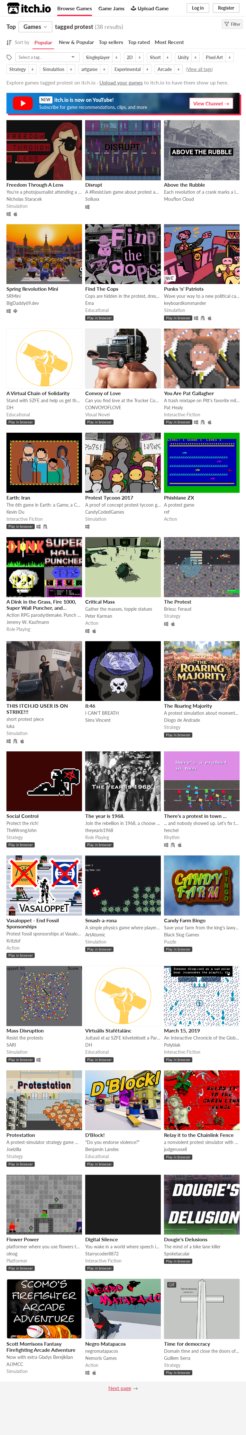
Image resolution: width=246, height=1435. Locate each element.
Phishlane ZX (179, 497)
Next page (119, 1388)
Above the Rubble (184, 185)
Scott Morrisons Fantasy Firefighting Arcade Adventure (41, 1347)
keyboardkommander (185, 303)
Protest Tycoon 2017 (109, 497)
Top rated (139, 42)
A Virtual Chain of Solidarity (37, 393)
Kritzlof (13, 940)
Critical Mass (100, 601)
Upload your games (121, 82)
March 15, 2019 (182, 1030)
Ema (89, 303)
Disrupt (93, 185)
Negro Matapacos (105, 1344)
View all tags (199, 69)
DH (10, 407)
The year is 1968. (104, 816)
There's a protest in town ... (195, 816)
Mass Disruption (25, 1030)
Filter (232, 24)
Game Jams (111, 8)
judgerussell (175, 1149)
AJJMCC (14, 1364)
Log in (198, 8)
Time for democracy (187, 1344)
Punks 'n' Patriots (184, 289)
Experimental (127, 69)
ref (166, 512)
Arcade (165, 69)
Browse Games (74, 8)
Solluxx (92, 199)
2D (130, 57)
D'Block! (95, 1135)
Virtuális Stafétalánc (108, 1030)
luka (10, 726)
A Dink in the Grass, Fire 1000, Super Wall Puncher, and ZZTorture (41, 607)
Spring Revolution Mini (32, 289)
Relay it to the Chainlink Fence (199, 1135)
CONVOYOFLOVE (103, 407)
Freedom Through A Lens (34, 185)
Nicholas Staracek (24, 199)
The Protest (177, 601)
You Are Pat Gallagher (189, 393)
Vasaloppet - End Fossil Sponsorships (32, 923)
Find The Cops (101, 289)
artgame (89, 69)
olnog (11, 1253)
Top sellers (111, 42)
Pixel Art (214, 57)
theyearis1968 (99, 830)
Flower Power (22, 1239)
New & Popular (76, 42)
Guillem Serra (177, 1358)
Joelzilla (13, 1149)
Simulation (53, 69)
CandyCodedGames (104, 512)
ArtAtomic (95, 934)
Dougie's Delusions (185, 1239)
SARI (11, 1045)
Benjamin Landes (102, 1149)
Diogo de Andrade (182, 720)
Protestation (20, 1135)
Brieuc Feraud (177, 609)
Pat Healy (173, 407)
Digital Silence (101, 1239)
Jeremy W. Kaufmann (27, 622)
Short (155, 57)
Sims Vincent (98, 720)
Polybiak (172, 1045)
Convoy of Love (103, 393)
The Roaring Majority (188, 706)
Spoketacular (177, 1253)
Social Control (22, 816)
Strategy (17, 69)
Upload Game (150, 8)
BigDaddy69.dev (22, 303)
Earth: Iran (18, 497)
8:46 (90, 706)
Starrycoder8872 (102, 1253)
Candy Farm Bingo (184, 920)
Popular (43, 42)
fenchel (171, 830)
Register (226, 8)
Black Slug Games (181, 934)
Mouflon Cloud (179, 199)
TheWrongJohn (21, 830)
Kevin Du (15, 512)
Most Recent (169, 42)
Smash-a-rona (101, 920)
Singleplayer (98, 57)
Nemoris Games (101, 1358)
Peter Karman (98, 616)
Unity (183, 57)
